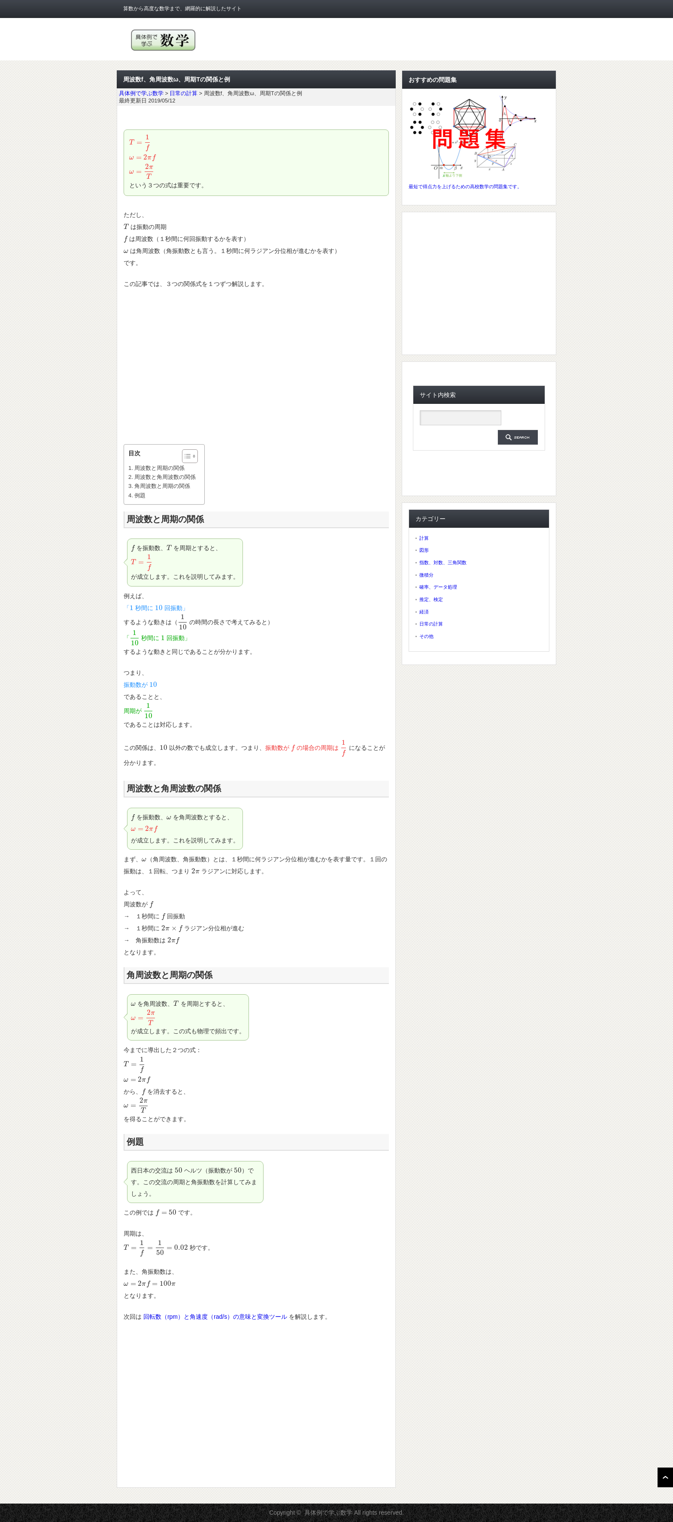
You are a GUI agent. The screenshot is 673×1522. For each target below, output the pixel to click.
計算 (424, 538)
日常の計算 (431, 623)
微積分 (426, 575)
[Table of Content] (190, 456)
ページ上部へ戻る (665, 1477)
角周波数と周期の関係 (162, 486)
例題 (140, 495)
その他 (426, 636)
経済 (424, 611)
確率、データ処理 (438, 587)
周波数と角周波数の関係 (165, 477)
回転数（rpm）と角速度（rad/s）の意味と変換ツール (215, 1316)
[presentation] (140, 142)
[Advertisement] (256, 367)
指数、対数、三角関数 (443, 562)
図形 (424, 550)
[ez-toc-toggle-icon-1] (186, 456)
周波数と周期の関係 (159, 468)
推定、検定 (431, 599)
